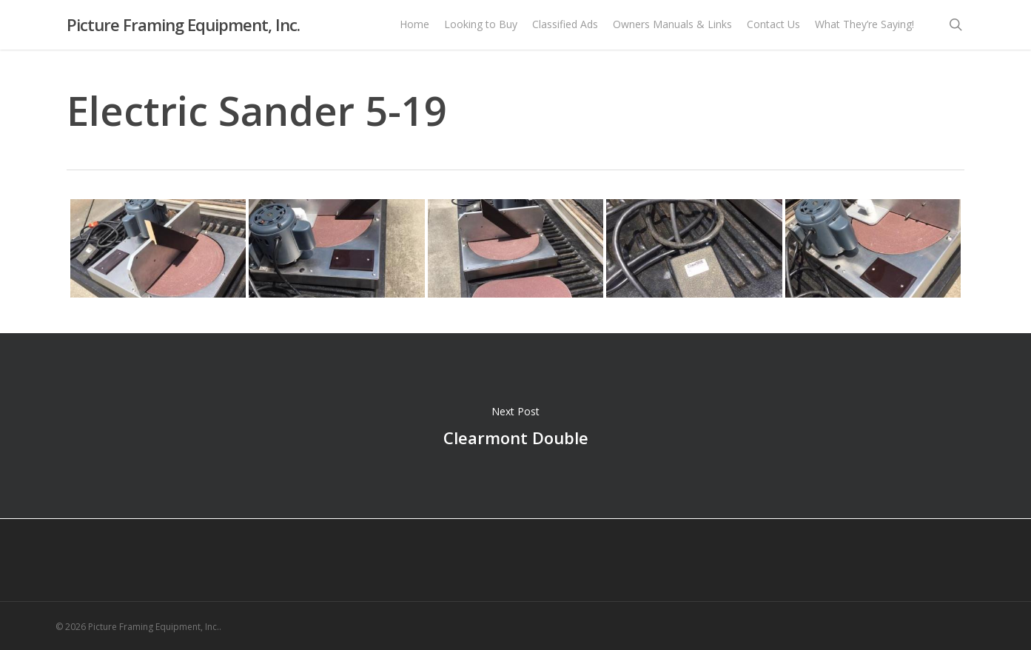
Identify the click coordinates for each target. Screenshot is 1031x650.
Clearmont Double (515, 425)
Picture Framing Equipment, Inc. (183, 29)
